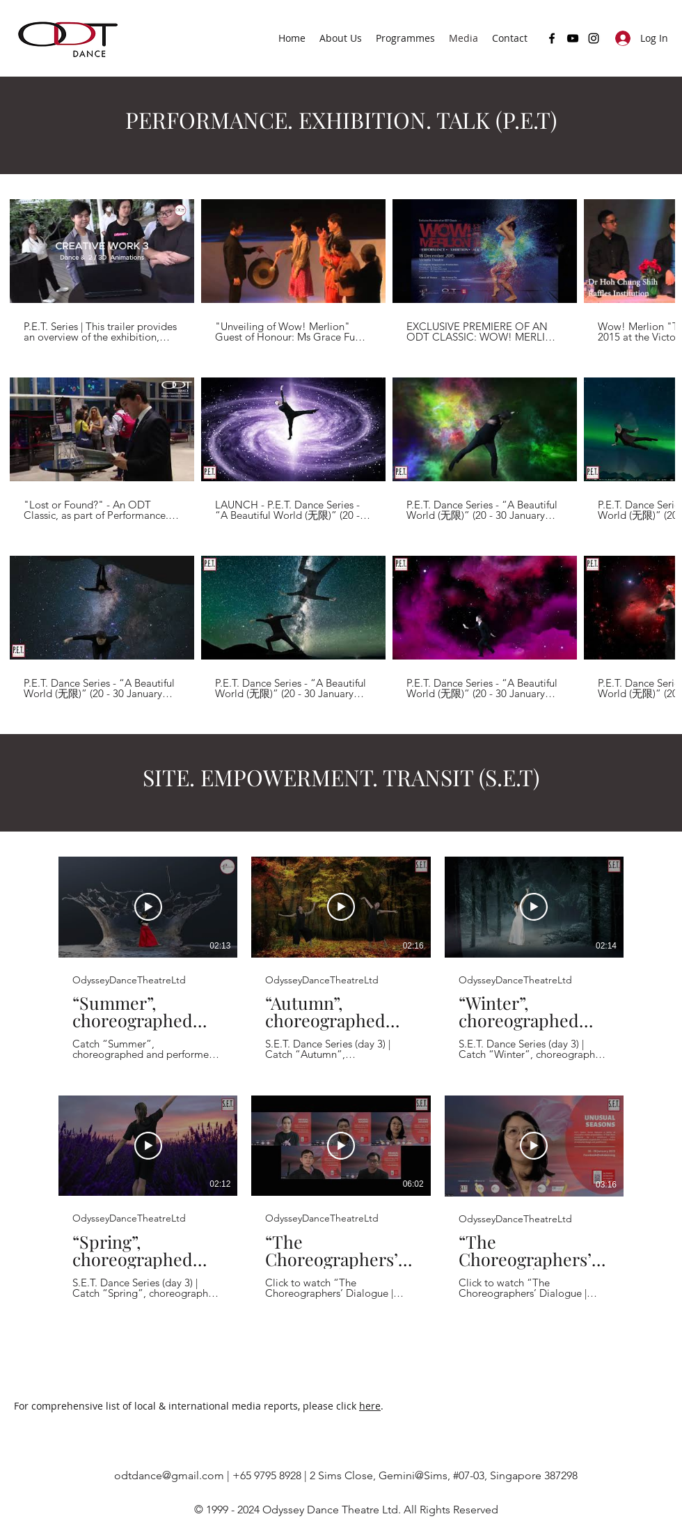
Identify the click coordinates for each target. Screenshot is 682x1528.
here (370, 1405)
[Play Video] (148, 907)
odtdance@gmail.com (169, 1475)
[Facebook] (552, 38)
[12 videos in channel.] (341, 449)
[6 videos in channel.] (341, 1078)
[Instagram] (594, 38)
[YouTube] (573, 38)
